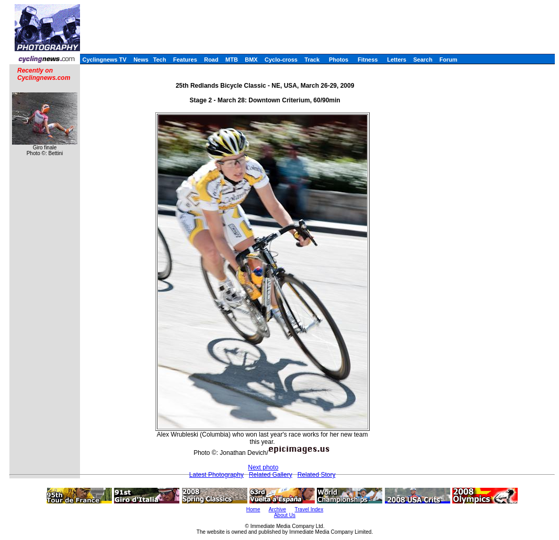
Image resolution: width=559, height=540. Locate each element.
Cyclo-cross (281, 59)
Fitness (368, 59)
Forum (448, 59)
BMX (251, 59)
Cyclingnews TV (104, 59)
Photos (338, 59)
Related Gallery (270, 474)
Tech (159, 59)
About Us (284, 515)
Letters (396, 59)
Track (312, 59)
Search (422, 59)
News (141, 59)
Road (211, 59)
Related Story (317, 474)
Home (253, 509)
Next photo (263, 467)
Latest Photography (216, 474)
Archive (277, 509)
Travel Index (309, 509)
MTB (231, 59)
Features (185, 59)
